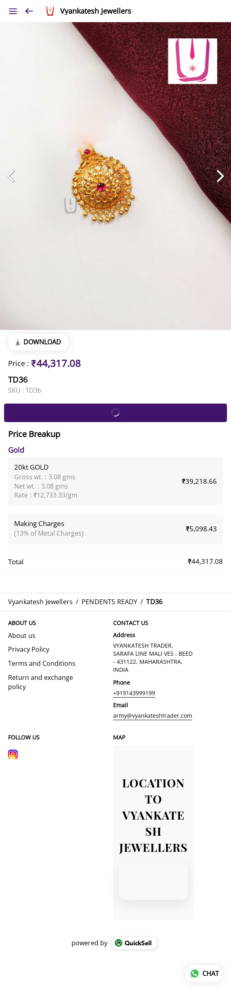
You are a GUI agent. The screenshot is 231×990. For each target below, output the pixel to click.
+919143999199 (134, 693)
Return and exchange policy (40, 682)
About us (22, 635)
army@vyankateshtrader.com (152, 715)
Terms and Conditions (42, 663)
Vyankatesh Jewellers (95, 11)
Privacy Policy (28, 649)
